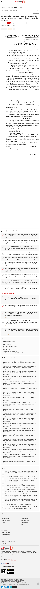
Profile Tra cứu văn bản (6, 520)
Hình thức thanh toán (6, 534)
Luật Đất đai (19, 584)
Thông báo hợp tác (5, 543)
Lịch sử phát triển (5, 518)
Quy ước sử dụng (5, 536)
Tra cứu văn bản (24, 516)
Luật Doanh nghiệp (12, 584)
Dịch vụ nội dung (24, 524)
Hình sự (5, 344)
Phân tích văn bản (24, 518)
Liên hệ (3, 522)
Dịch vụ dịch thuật (24, 522)
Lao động (5, 349)
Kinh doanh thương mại (8, 346)
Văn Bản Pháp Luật (4, 584)
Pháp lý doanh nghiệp (25, 520)
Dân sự (6, 317)
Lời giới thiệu (4, 516)
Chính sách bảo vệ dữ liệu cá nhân (8, 541)
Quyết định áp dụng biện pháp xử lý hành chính (13, 352)
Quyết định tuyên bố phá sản (9, 351)
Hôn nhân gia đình (8, 334)
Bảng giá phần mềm (6, 532)
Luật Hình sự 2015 (25, 584)
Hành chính (5, 347)
